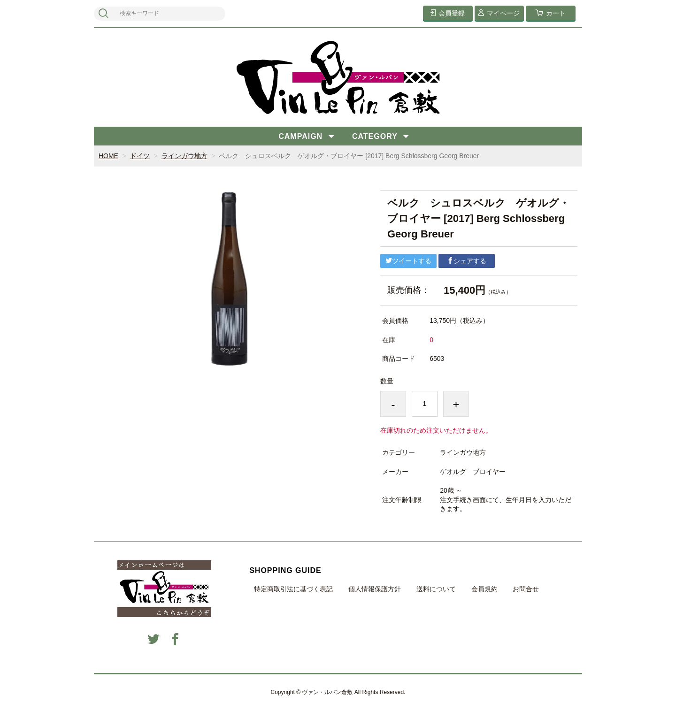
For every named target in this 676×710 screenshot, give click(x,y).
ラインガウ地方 (184, 156)
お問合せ (526, 589)
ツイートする (408, 261)
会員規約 (484, 589)
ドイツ (140, 156)
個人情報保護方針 (374, 589)
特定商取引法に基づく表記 (293, 589)
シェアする (466, 261)
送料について (436, 589)
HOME (108, 156)
